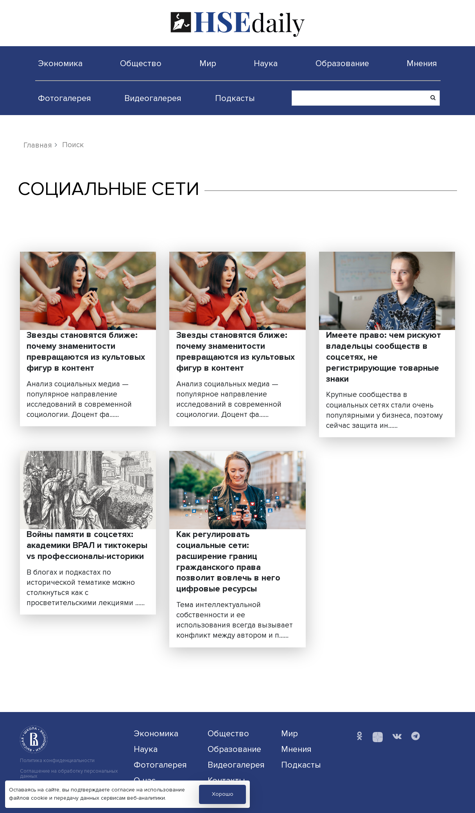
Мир (207, 63)
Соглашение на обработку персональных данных (69, 774)
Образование (342, 63)
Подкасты (235, 98)
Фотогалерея (64, 98)
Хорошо (222, 794)
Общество (140, 63)
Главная (37, 145)
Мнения (422, 63)
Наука (266, 63)
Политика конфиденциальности (57, 760)
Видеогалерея (152, 98)
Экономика (60, 63)
